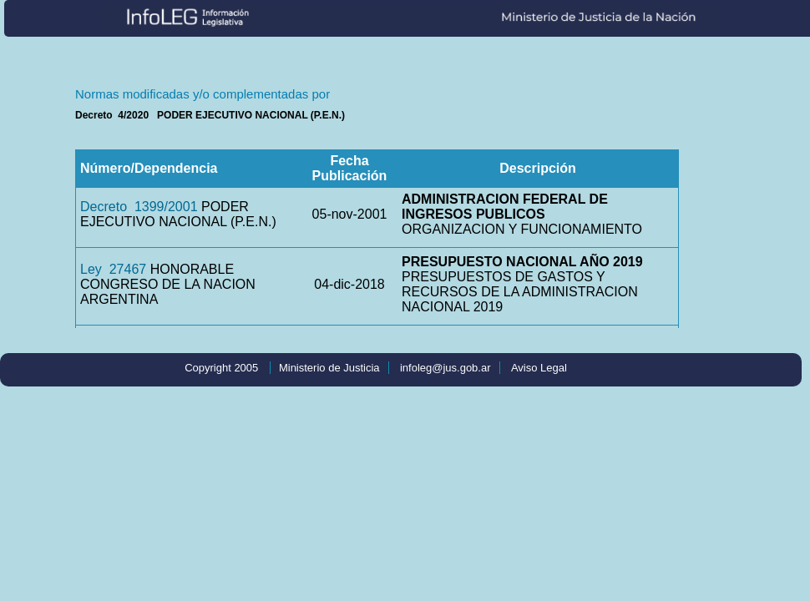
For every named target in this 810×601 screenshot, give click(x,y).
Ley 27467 (113, 269)
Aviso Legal (539, 367)
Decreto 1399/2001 (139, 206)
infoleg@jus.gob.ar (445, 367)
